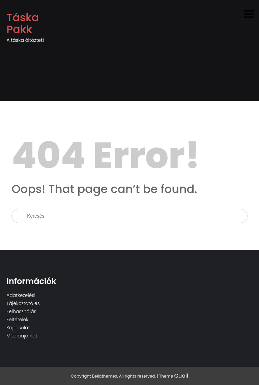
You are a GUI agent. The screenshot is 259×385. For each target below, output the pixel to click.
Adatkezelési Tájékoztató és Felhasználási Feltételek (23, 307)
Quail (181, 376)
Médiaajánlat (21, 335)
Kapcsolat (18, 327)
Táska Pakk (22, 23)
